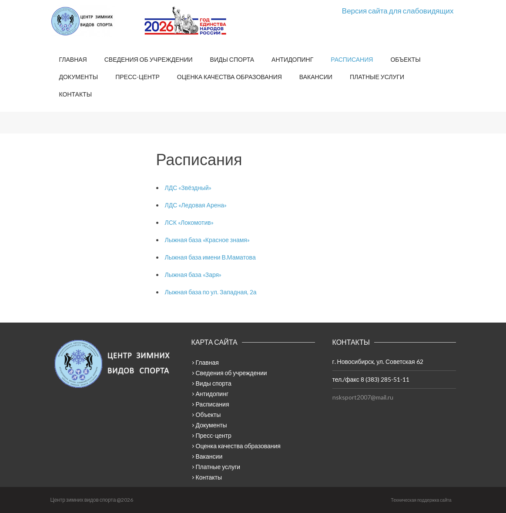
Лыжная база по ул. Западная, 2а (211, 292)
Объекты (405, 59)
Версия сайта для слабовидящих (398, 10)
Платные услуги (377, 76)
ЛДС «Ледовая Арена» (196, 205)
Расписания (352, 59)
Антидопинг (292, 59)
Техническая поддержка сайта (421, 500)
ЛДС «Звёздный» (188, 187)
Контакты (75, 94)
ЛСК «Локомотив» (189, 222)
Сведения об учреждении (148, 59)
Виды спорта (232, 59)
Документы (78, 76)
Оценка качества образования (229, 76)
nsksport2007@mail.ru (362, 397)
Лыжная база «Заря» (193, 274)
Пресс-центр (137, 76)
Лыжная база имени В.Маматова (210, 257)
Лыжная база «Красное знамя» (207, 239)
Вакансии (315, 76)
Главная (73, 59)
